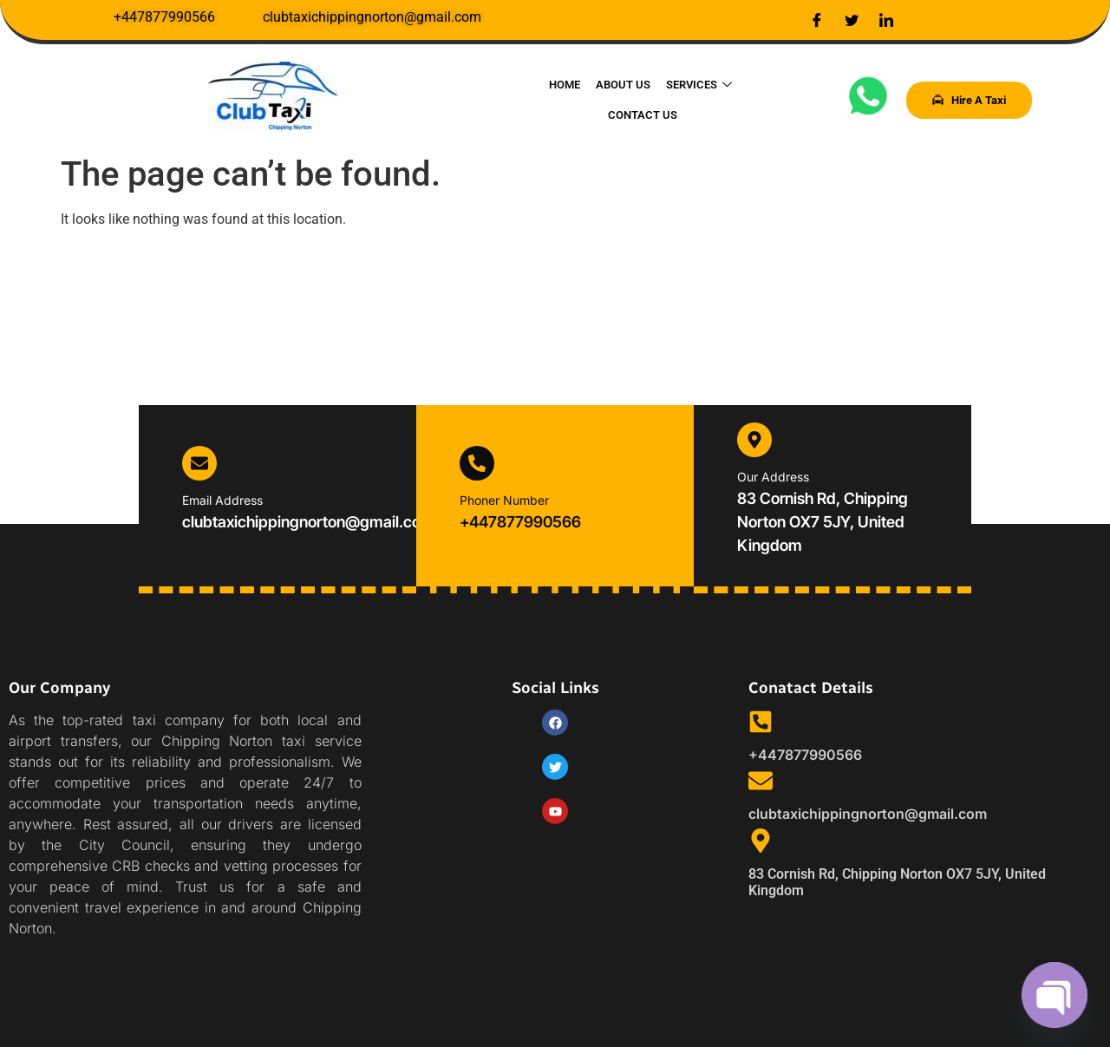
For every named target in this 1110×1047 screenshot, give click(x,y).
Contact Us (739, 99)
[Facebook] (817, 20)
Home (524, 99)
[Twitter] (852, 20)
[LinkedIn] (886, 20)
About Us (580, 99)
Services (656, 99)
